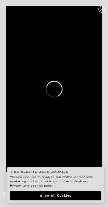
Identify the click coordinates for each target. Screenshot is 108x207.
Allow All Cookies (55, 195)
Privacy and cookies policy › (32, 186)
